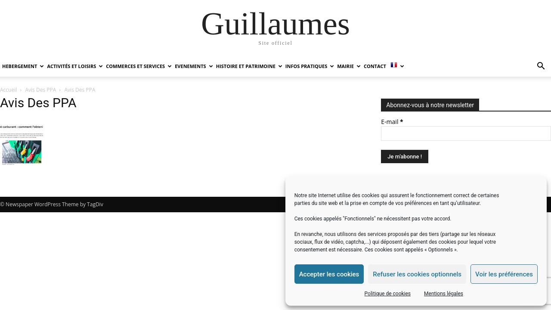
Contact (375, 66)
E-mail (392, 122)
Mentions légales (443, 294)
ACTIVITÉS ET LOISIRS (75, 66)
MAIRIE (349, 66)
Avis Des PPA (40, 89)
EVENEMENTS (194, 66)
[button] (540, 67)
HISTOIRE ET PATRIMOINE (249, 66)
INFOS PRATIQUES (309, 66)
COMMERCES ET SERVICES (139, 66)
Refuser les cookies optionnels (417, 274)
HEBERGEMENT (23, 66)
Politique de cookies (388, 294)
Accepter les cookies (329, 274)
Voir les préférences (504, 274)
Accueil (8, 89)
